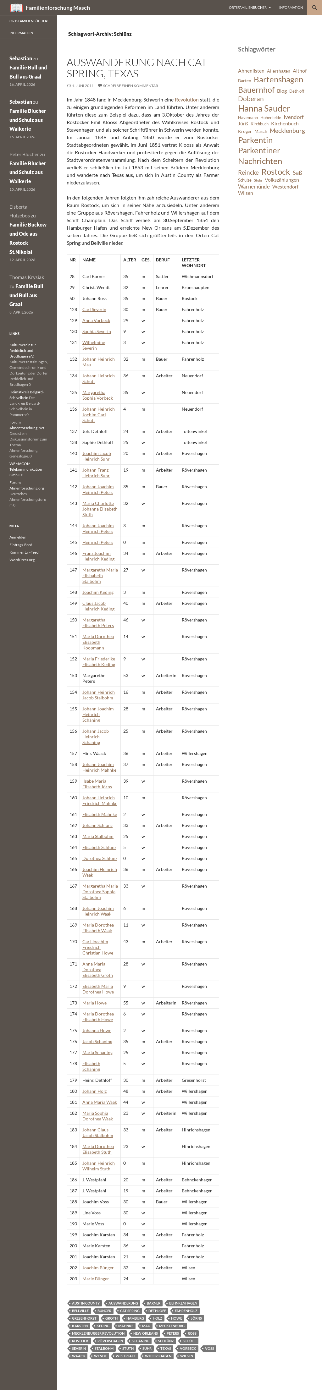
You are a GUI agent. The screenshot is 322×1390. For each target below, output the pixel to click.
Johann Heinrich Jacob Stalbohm (98, 694)
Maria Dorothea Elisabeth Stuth (98, 1149)
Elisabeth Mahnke (99, 814)
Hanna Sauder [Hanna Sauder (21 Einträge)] (264, 108)
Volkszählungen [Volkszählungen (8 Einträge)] (282, 180)
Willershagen (158, 1356)
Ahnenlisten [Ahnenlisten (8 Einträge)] (251, 71)
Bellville (80, 1311)
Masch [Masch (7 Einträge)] (260, 131)
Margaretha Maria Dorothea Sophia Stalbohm (100, 891)
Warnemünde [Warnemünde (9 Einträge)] (254, 186)
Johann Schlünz (97, 825)
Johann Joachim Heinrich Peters (98, 489)
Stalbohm (104, 1348)
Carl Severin (94, 309)
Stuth (128, 1348)
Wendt (100, 1356)
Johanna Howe (96, 1030)
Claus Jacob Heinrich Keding (98, 605)
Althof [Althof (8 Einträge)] (300, 71)
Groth (111, 1318)
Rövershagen (110, 1341)
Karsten (80, 1326)
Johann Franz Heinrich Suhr (96, 472)
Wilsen (186, 1356)
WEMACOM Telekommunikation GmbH (25, 469)
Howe (176, 1318)
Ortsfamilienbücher (248, 7)
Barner (153, 1303)
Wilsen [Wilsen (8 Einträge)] (245, 193)
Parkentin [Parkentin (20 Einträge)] (255, 140)
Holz (157, 1318)
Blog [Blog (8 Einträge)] (282, 91)
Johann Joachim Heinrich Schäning (98, 714)
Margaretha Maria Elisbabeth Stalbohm (100, 575)
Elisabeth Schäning (91, 1066)
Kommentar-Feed (24, 552)
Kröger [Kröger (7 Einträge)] (245, 131)
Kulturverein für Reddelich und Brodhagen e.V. (22, 350)
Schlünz (166, 1341)
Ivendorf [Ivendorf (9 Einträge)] (294, 117)
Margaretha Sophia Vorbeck (97, 395)
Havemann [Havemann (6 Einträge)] (248, 117)
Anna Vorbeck (96, 320)
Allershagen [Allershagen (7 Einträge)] (278, 71)
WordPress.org (22, 559)
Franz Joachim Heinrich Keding (98, 555)
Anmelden (17, 537)
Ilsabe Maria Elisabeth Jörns (97, 783)
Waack (78, 1356)
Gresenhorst (84, 1318)
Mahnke (125, 1326)
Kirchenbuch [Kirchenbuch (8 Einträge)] (285, 123)
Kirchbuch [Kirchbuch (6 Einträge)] (260, 124)
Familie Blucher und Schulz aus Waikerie (27, 120)
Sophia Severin (96, 331)
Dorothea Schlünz (99, 858)
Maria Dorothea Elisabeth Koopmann (98, 642)
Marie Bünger (95, 1278)
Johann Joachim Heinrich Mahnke (99, 767)
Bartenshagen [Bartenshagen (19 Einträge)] (278, 79)
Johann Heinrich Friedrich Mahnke (99, 800)
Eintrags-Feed (20, 544)
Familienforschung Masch (58, 7)
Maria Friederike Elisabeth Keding (98, 661)
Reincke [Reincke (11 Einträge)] (248, 172)
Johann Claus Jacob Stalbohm (97, 1132)
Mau (146, 1326)
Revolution (187, 99)
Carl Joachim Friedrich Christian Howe (97, 947)
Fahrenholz (186, 1311)
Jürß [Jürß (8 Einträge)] (243, 123)
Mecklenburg (172, 1326)
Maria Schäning (97, 1052)
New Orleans (145, 1333)
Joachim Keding (98, 592)
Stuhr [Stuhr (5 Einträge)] (258, 180)
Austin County (86, 1303)
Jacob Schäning (97, 1041)
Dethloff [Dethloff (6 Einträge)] (296, 91)
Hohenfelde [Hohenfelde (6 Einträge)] (270, 117)
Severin (79, 1348)
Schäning (140, 1341)
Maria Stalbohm (98, 836)
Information (291, 7)
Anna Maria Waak (99, 1102)
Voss (209, 1348)
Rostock (80, 1341)
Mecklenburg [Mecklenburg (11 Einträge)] (287, 130)
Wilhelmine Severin (93, 345)
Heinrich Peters (97, 542)
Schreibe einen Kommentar (130, 85)
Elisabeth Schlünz (99, 847)
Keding (103, 1326)
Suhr (147, 1348)
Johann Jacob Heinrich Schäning (95, 736)
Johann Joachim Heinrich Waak (98, 911)
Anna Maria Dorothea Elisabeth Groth (97, 969)
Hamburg (135, 1318)
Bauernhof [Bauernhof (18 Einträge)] (256, 89)
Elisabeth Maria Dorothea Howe (98, 988)
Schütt (189, 1341)
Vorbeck (188, 1348)
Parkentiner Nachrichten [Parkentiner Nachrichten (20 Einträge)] (260, 155)
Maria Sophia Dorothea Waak (97, 1115)
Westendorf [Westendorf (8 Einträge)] (285, 186)
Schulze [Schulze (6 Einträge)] (245, 180)
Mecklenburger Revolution (98, 1333)
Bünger (104, 1311)
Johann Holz (94, 1091)
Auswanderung (123, 1303)
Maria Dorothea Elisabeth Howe (98, 1016)
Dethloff (157, 1311)
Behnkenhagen (183, 1303)
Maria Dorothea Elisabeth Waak (98, 927)
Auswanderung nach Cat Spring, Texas (137, 68)
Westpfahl (126, 1356)
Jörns (196, 1318)
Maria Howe (94, 1002)
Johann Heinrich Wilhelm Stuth (98, 1165)
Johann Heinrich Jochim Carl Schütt (98, 414)
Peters (173, 1333)
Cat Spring (130, 1311)
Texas (165, 1348)
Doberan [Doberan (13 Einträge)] (251, 99)
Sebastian (20, 58)
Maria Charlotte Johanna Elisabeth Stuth (100, 509)
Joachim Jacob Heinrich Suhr (96, 456)
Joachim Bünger (98, 1267)
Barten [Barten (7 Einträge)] (244, 80)
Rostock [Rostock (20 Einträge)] (275, 172)
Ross (192, 1333)
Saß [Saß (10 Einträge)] (297, 172)
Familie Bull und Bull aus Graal (26, 295)
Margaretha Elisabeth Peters (98, 622)
